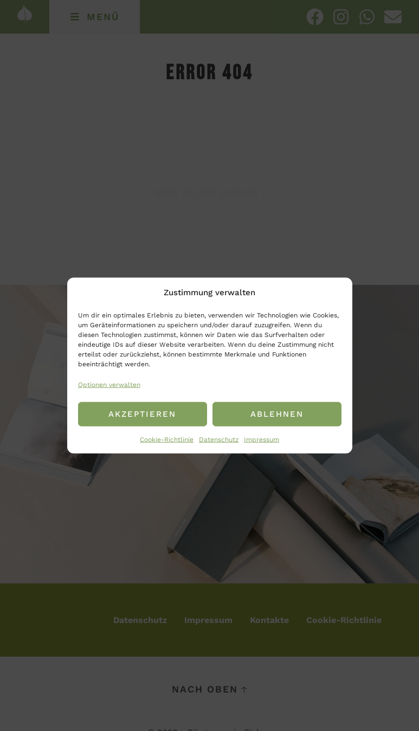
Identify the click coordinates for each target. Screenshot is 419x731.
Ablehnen (277, 414)
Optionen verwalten (109, 385)
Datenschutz (218, 439)
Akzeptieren (142, 414)
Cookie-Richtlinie (167, 439)
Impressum (261, 439)
